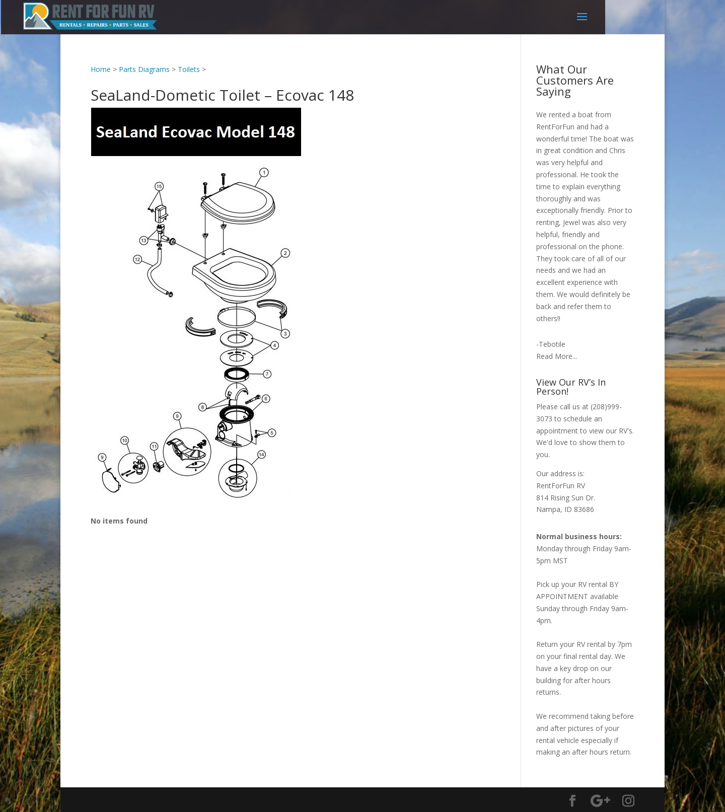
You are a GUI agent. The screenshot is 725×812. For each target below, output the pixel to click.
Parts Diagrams (144, 69)
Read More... (556, 356)
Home (101, 69)
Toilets (189, 69)
